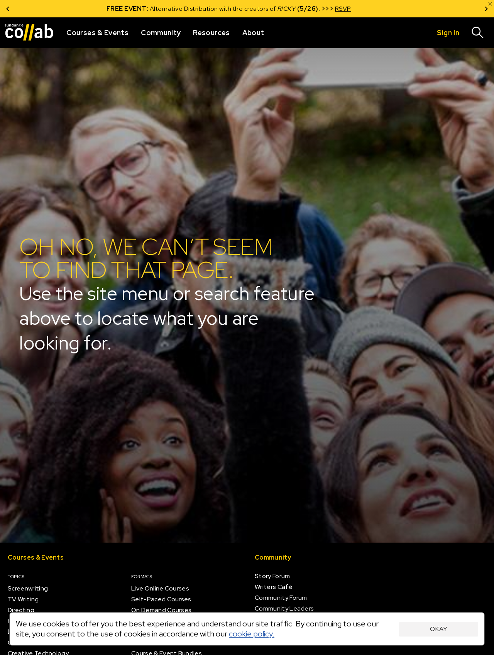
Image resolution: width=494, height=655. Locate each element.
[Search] (478, 32)
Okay (438, 629)
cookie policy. (251, 634)
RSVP (361, 9)
